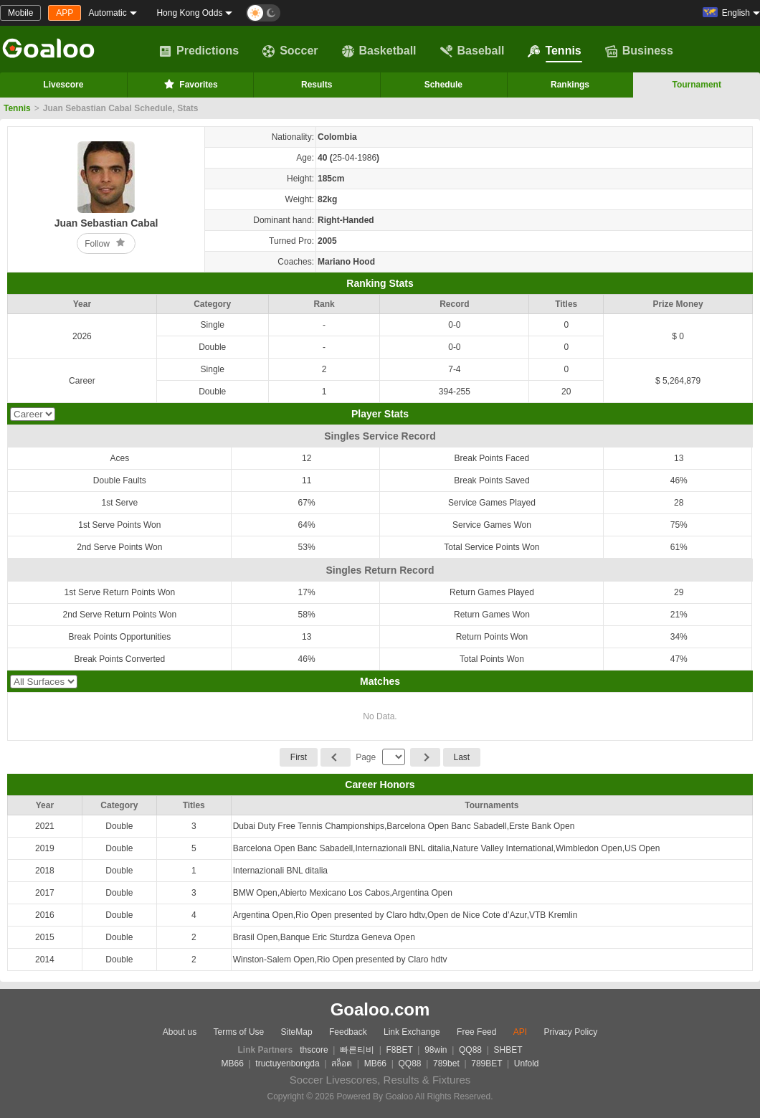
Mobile (20, 13)
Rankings (570, 85)
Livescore (63, 85)
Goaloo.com (380, 1009)
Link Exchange (412, 1032)
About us (179, 1032)
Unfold (526, 1063)
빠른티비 (357, 1050)
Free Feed (476, 1032)
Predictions (199, 50)
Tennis (554, 50)
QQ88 (470, 1050)
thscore (314, 1050)
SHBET (507, 1050)
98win (435, 1050)
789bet (446, 1063)
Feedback (348, 1032)
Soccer (290, 50)
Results (316, 85)
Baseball (472, 50)
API (520, 1032)
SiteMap (297, 1032)
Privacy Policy (570, 1032)
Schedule (443, 85)
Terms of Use (239, 1032)
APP (64, 13)
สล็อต (341, 1063)
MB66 (232, 1063)
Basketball (379, 50)
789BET (486, 1063)
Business (639, 50)
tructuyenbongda (287, 1063)
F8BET (399, 1050)
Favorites (189, 84)
